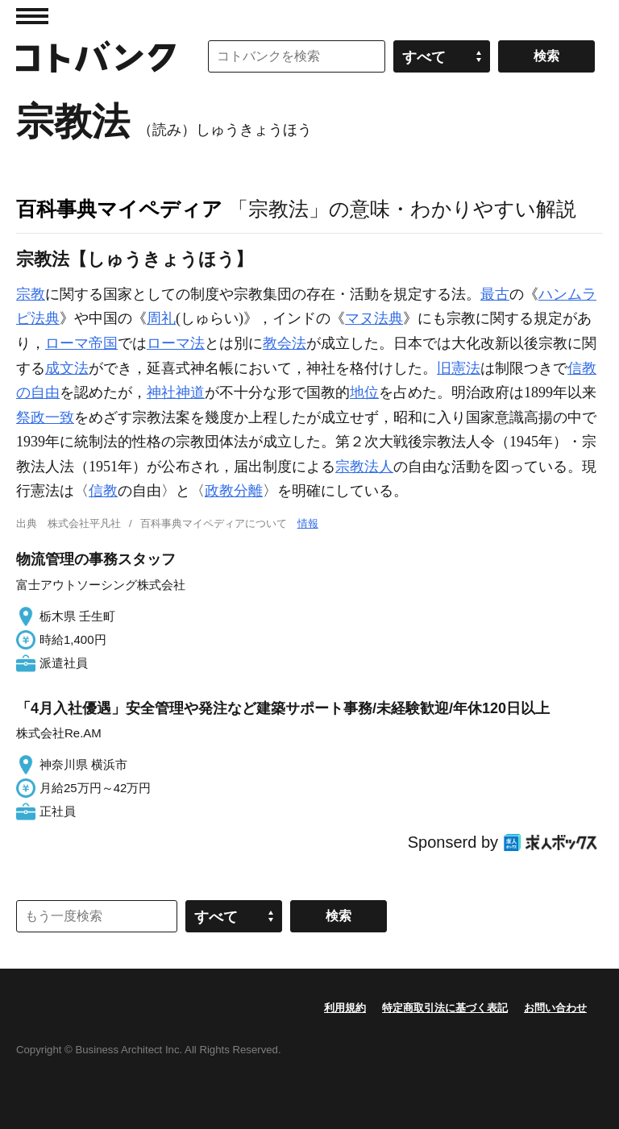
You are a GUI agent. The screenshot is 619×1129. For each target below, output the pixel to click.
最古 (494, 294)
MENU (32, 16)
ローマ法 (176, 343)
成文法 (67, 368)
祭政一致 (45, 417)
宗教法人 (364, 467)
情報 (307, 523)
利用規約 (345, 1008)
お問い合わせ (555, 1008)
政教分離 (234, 491)
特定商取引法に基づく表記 (445, 1008)
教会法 (284, 343)
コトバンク (96, 56)
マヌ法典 (374, 318)
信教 (103, 491)
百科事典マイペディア (119, 208)
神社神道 (176, 392)
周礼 (161, 318)
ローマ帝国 (81, 343)
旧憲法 (458, 368)
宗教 (30, 294)
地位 (364, 392)
